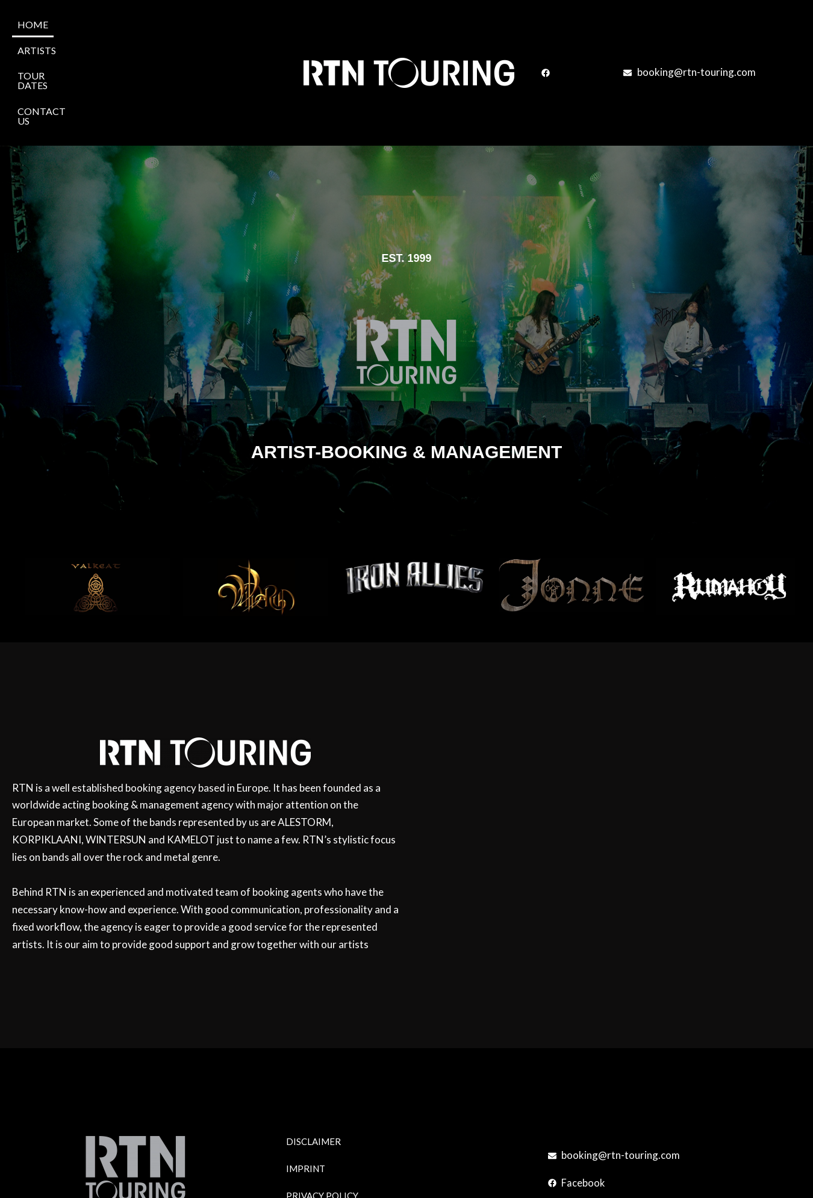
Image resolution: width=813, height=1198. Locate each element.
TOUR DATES (137, 23)
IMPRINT (305, 1077)
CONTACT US (209, 23)
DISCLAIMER (313, 1050)
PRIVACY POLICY (322, 1104)
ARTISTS (78, 23)
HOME (32, 23)
